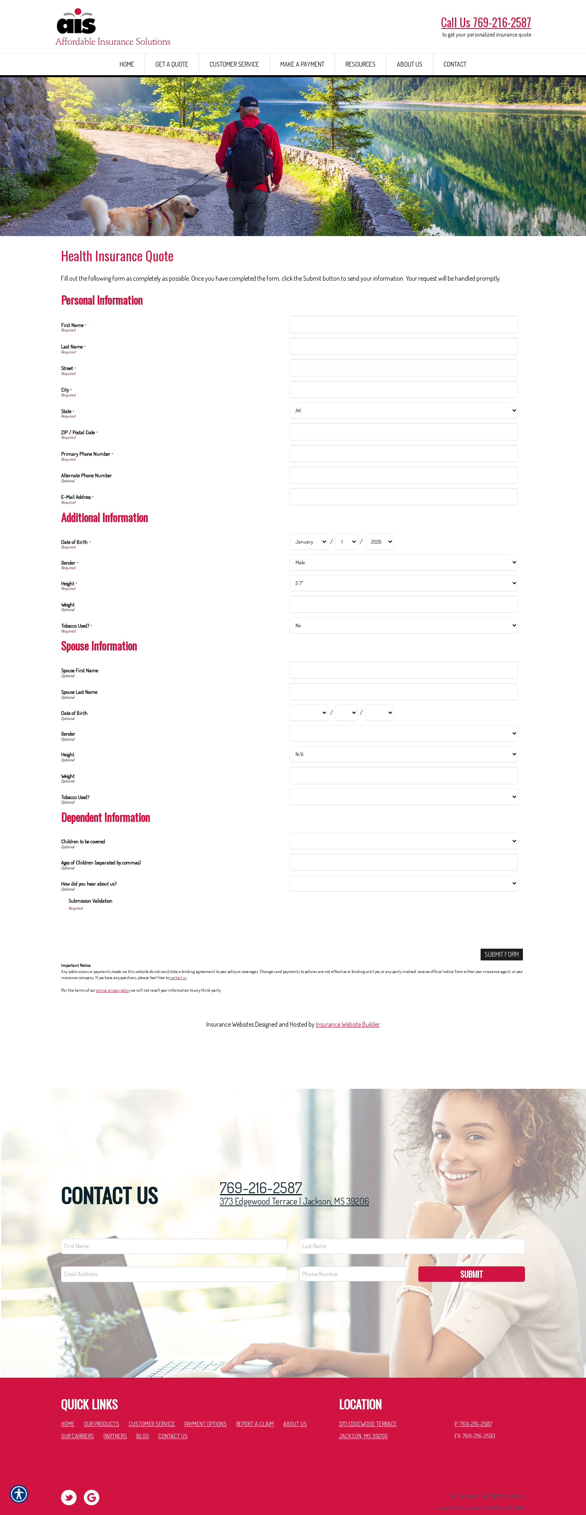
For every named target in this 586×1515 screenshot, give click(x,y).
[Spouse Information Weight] (403, 804)
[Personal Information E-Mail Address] (403, 525)
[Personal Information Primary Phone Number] (403, 482)
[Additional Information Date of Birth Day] (346, 570)
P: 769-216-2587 (473, 1405)
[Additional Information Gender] (403, 591)
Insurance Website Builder (348, 1053)
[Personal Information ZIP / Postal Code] (403, 460)
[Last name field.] (412, 1227)
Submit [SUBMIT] (471, 1255)
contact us (178, 1006)
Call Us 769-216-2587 (486, 22)
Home (67, 1405)
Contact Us (173, 1416)
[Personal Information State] (403, 439)
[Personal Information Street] (403, 396)
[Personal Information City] (403, 418)
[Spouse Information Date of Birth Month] (308, 741)
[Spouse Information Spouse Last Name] (403, 720)
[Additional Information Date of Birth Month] (308, 570)
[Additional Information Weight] (403, 633)
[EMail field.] (174, 1255)
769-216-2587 (261, 1168)
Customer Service (152, 1405)
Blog (142, 1416)
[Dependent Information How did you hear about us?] (403, 912)
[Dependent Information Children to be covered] (403, 869)
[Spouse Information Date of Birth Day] (346, 741)
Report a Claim (255, 1405)
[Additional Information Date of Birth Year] (379, 570)
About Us (295, 1405)
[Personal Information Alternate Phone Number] (403, 503)
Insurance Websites (230, 1053)
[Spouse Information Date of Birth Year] (379, 741)
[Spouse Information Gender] (403, 762)
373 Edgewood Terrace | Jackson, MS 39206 (294, 1182)
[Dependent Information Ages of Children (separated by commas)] (403, 890)
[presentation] (130, 955)
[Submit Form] (502, 983)
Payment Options (205, 1405)
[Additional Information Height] (403, 611)
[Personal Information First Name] (403, 353)
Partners (115, 1416)
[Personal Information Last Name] (403, 375)
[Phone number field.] (352, 1254)
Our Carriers (77, 1416)
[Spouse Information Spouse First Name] (403, 698)
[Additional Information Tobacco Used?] (403, 654)
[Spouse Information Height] (403, 783)
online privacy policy (113, 1018)
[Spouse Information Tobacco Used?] (403, 825)
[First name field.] (174, 1227)
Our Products (101, 1405)
